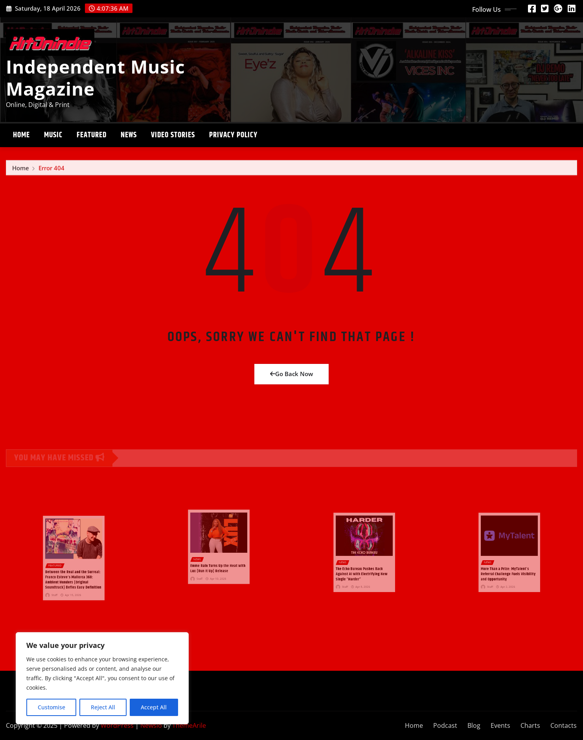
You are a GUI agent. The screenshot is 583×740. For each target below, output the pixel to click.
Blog (473, 725)
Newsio (151, 725)
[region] (102, 678)
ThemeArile (189, 725)
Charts (530, 725)
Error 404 (51, 170)
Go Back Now (291, 374)
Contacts (563, 725)
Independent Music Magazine (95, 77)
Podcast (445, 725)
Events (500, 725)
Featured (92, 135)
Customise (51, 707)
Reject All (103, 707)
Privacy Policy (233, 135)
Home (21, 135)
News (129, 135)
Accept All (154, 707)
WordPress (117, 725)
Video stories (173, 135)
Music (53, 135)
